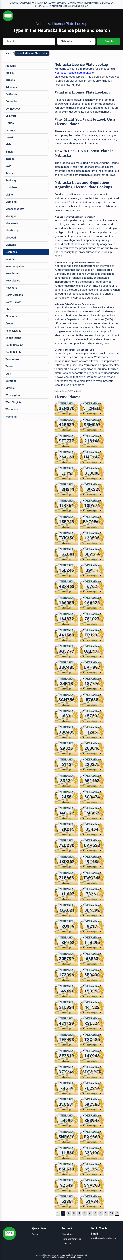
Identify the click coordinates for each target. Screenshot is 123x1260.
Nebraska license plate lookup (73, 72)
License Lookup (74, 1257)
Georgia (10, 130)
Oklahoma (11, 316)
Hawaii (9, 137)
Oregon (9, 323)
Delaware (10, 115)
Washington (12, 395)
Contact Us (66, 1243)
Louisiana (11, 187)
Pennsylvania (13, 330)
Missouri (10, 237)
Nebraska (11, 251)
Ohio (8, 309)
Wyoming (11, 416)
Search (109, 41)
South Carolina (14, 345)
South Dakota (13, 352)
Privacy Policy (68, 1234)
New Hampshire (14, 266)
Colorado (11, 101)
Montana (10, 244)
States (35, 1234)
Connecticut (12, 108)
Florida (9, 123)
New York (11, 287)
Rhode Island (13, 337)
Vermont (10, 380)
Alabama (10, 65)
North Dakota (13, 302)
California (11, 94)
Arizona (10, 80)
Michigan (10, 216)
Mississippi (12, 230)
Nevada (10, 259)
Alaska (9, 72)
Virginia (10, 388)
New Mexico (12, 280)
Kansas (9, 173)
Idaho (8, 144)
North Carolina (14, 294)
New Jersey (12, 273)
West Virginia (13, 402)
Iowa (8, 166)
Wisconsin (11, 409)
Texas (9, 366)
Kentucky (10, 180)
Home (8, 53)
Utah (8, 373)
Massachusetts (14, 209)
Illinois (9, 151)
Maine (9, 194)
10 (111, 1213)
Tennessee (12, 359)
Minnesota (11, 223)
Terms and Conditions (71, 1239)
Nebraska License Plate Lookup (32, 53)
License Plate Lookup (45, 1255)
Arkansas (11, 87)
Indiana (9, 158)
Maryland (11, 201)
